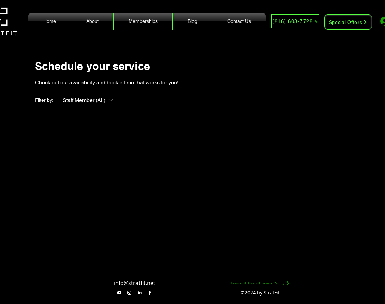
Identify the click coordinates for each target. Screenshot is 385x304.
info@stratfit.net (134, 283)
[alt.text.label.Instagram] (129, 292)
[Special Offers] (348, 22)
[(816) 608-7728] (295, 21)
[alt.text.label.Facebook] (149, 292)
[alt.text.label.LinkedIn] (139, 292)
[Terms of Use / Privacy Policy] (260, 283)
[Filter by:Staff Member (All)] (89, 100)
